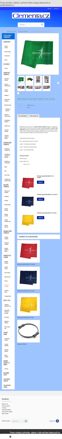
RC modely (7, 64)
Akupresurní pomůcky (7, 191)
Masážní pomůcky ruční (7, 220)
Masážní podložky (6, 215)
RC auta (6, 68)
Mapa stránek (5, 413)
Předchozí (17, 82)
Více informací (22, 116)
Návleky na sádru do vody (7, 115)
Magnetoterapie (7, 105)
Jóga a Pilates (7, 272)
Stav (20, 107)
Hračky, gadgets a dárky (7, 363)
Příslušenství (34, 116)
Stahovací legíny (6, 291)
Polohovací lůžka (7, 386)
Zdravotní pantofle (6, 130)
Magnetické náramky (7, 109)
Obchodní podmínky (6, 410)
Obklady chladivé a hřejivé (6, 249)
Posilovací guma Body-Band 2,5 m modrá (47, 194)
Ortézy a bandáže (6, 90)
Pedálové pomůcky (6, 237)
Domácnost (7, 42)
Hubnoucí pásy (7, 277)
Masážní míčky (7, 204)
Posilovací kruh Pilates (21, 344)
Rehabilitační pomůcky (8, 232)
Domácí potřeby (6, 46)
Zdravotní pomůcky (7, 73)
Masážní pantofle (6, 209)
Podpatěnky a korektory (7, 120)
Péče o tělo (7, 300)
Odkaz (20, 105)
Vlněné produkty (6, 356)
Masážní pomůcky (6, 186)
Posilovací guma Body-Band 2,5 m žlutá (46, 213)
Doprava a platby (6, 406)
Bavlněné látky (6, 374)
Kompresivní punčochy (7, 100)
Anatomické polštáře (6, 339)
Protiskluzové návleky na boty (7, 179)
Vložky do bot (7, 126)
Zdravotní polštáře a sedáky (6, 137)
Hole (5, 171)
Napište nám (5, 404)
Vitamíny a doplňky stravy (7, 305)
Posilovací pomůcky (23, 31)
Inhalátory (6, 95)
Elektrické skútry (7, 380)
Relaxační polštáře (6, 350)
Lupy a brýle (6, 175)
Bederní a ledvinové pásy (7, 84)
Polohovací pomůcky (6, 243)
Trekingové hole (7, 296)
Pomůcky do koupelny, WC (7, 149)
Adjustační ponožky (6, 79)
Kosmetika (6, 317)
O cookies (4, 408)
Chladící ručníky (6, 267)
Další (58, 82)
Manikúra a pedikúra (6, 322)
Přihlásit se (56, 8)
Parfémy (6, 369)
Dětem (5, 60)
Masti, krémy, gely (7, 327)
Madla (5, 167)
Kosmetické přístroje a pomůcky (6, 311)
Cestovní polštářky (6, 344)
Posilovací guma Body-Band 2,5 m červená (45, 176)
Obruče (6, 281)
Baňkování (6, 196)
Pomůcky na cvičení (11, 31)
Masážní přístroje (6, 226)
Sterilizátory (7, 56)
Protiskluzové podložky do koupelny (7, 155)
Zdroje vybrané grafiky (7, 411)
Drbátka (6, 200)
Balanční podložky (6, 262)
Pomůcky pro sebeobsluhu (7, 162)
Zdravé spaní (6, 333)
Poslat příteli (22, 93)
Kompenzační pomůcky (7, 143)
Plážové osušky (7, 51)
